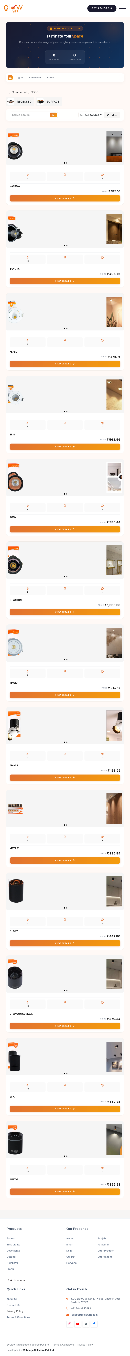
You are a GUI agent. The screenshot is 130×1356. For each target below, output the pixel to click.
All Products (16, 1280)
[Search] (53, 114)
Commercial (19, 92)
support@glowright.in (85, 1314)
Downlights (13, 1250)
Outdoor (11, 1256)
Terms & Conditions (18, 1317)
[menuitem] (20, 101)
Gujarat (70, 1256)
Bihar (69, 1244)
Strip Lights (13, 1244)
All (20, 77)
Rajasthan (104, 1244)
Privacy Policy (15, 1311)
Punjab (102, 1238)
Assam (70, 1238)
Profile (11, 1268)
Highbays (12, 1262)
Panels (11, 1238)
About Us (12, 1299)
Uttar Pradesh (106, 1250)
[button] (90, 115)
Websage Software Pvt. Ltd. (39, 1350)
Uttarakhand (105, 1256)
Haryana (71, 1262)
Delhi (69, 1250)
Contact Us (13, 1305)
